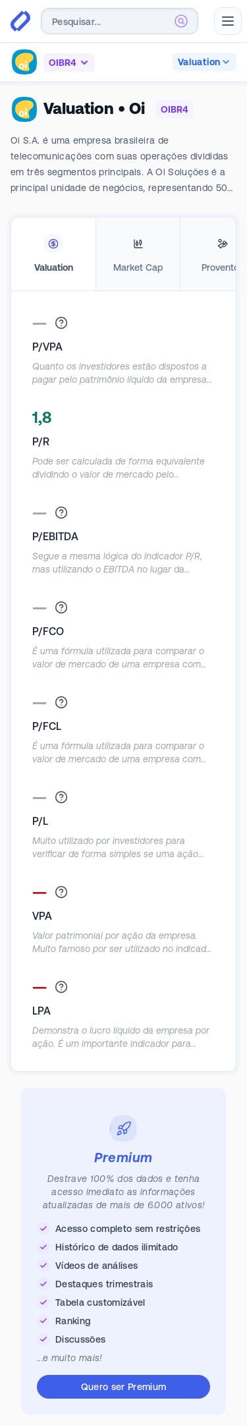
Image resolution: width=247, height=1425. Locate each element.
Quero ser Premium (124, 1387)
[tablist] (123, 254)
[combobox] (119, 21)
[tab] (53, 254)
